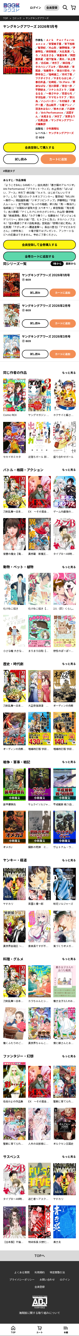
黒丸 (61, 59)
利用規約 (40, 1272)
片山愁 (52, 47)
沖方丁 (58, 116)
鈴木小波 (59, 108)
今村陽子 (64, 101)
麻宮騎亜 (51, 51)
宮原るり (70, 116)
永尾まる (46, 116)
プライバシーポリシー (22, 1279)
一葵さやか (52, 93)
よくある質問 (21, 1272)
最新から (71, 263)
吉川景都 (54, 85)
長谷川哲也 (63, 70)
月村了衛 (67, 74)
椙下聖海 (51, 59)
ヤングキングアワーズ (37, 18)
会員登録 (51, 7)
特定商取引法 (57, 1272)
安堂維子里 (55, 43)
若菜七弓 (67, 93)
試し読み (21, 159)
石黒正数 (43, 120)
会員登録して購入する (39, 147)
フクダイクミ (43, 78)
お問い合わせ (47, 1279)
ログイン (35, 7)
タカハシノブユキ (45, 66)
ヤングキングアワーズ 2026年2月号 (46, 305)
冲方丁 (55, 63)
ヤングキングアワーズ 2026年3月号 (46, 336)
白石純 (45, 63)
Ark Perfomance (52, 112)
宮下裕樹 (69, 43)
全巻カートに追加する (39, 256)
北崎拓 (52, 82)
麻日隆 (66, 63)
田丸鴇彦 (64, 66)
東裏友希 (62, 55)
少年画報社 (52, 128)
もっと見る (69, 372)
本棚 (66, 1332)
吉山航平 (51, 105)
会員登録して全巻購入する (39, 245)
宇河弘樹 (40, 97)
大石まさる (47, 55)
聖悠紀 (42, 47)
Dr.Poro (64, 82)
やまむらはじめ (62, 78)
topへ (39, 1256)
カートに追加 (58, 159)
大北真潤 (64, 51)
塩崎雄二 (54, 74)
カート (39, 1332)
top (5, 18)
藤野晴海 (64, 47)
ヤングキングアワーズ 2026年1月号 (46, 275)
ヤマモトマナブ (57, 97)
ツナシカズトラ (57, 89)
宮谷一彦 (67, 85)
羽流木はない (43, 108)
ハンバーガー (48, 101)
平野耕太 (40, 89)
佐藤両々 (49, 70)
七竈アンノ (65, 105)
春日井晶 (40, 82)
